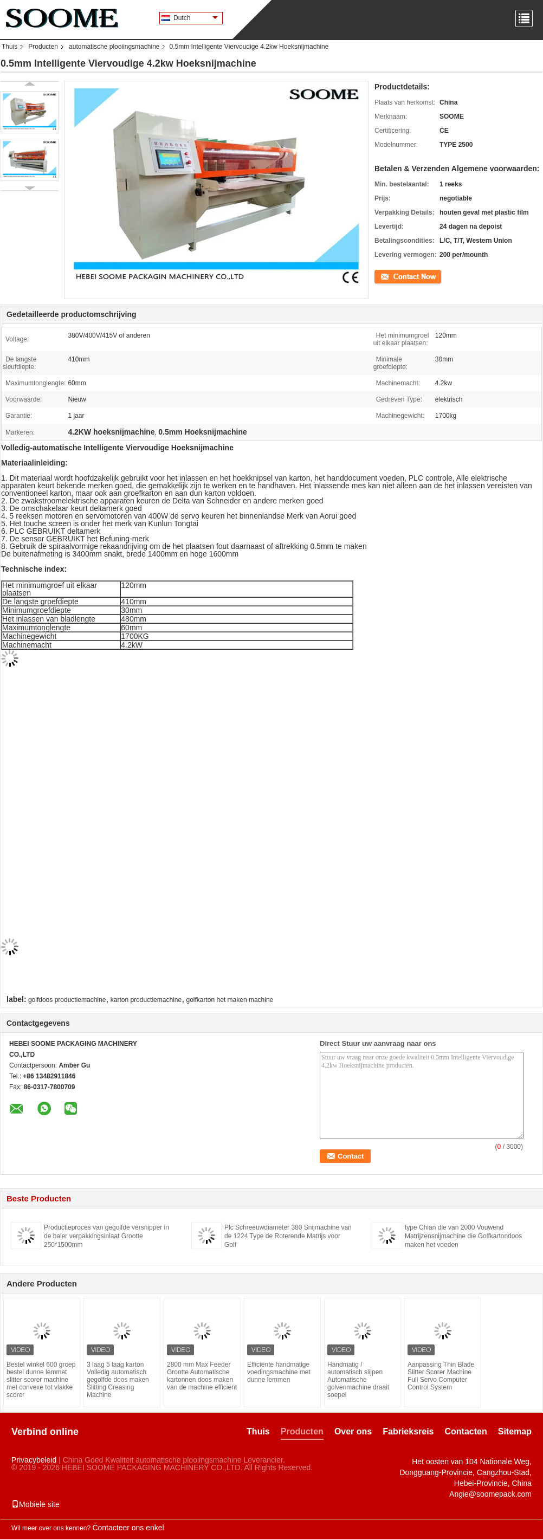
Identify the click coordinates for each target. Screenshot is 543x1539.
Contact (385, 276)
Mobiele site (35, 1504)
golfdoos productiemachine (67, 1000)
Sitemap (515, 1431)
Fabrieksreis (408, 1431)
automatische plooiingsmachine (114, 46)
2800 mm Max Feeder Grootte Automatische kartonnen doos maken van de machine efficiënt (202, 1376)
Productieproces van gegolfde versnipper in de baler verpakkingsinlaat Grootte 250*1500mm (106, 1236)
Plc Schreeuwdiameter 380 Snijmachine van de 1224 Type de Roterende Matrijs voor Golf (288, 1236)
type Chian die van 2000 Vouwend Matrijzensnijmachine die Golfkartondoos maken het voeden (463, 1236)
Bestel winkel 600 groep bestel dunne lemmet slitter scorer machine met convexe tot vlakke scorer (41, 1380)
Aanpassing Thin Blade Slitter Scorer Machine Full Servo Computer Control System (441, 1376)
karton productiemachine (146, 1000)
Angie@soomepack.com (490, 1494)
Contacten (466, 1431)
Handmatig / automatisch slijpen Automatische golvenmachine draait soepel (358, 1380)
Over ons (353, 1431)
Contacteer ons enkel (128, 1527)
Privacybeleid (33, 1460)
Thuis (9, 46)
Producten (43, 46)
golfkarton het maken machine (230, 1000)
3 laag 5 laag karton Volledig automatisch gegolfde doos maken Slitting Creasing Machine (118, 1380)
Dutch (195, 18)
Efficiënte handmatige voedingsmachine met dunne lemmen (279, 1372)
